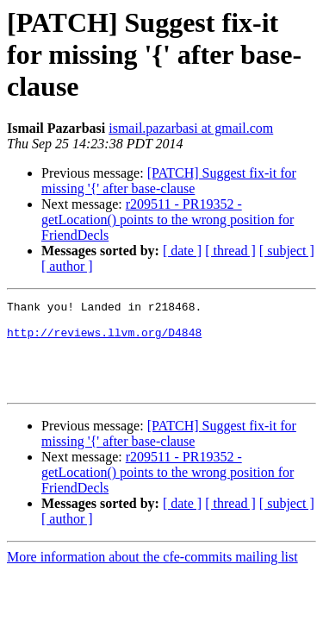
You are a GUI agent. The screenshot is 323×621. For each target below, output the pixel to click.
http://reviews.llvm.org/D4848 (104, 340)
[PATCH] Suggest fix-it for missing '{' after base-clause (168, 181)
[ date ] (182, 250)
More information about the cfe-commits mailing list (152, 575)
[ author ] (67, 266)
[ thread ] (230, 250)
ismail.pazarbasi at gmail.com (191, 128)
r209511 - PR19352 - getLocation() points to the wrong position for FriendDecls (167, 219)
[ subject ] (286, 250)
